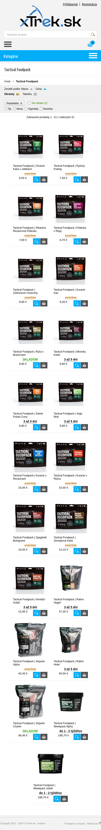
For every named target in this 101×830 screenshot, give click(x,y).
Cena (39, 88)
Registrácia (89, 4)
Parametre (14, 103)
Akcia (20, 108)
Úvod (7, 81)
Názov (25, 88)
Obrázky (9, 94)
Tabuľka (27, 94)
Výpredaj (33, 108)
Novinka (48, 108)
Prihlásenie (70, 4)
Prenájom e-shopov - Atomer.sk (83, 823)
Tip (9, 108)
